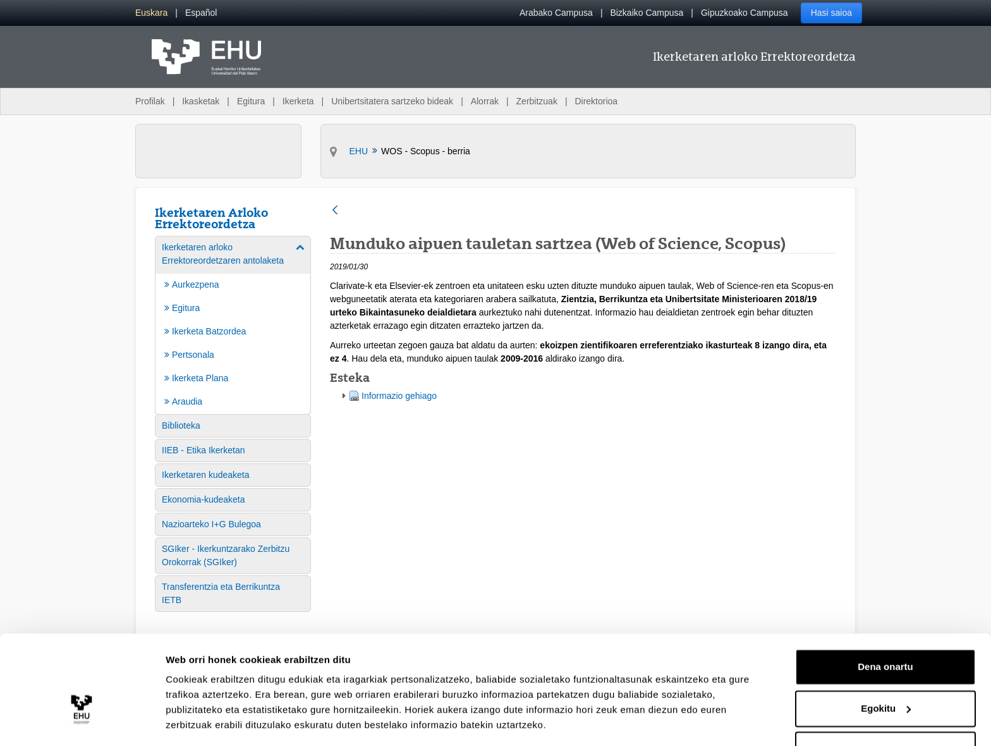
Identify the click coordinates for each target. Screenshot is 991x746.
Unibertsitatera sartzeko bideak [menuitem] (392, 101)
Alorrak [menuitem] (485, 101)
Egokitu (886, 669)
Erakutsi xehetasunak (215, 721)
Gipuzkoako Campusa (744, 13)
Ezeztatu (885, 711)
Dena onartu (885, 628)
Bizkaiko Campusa (646, 13)
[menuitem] (151, 13)
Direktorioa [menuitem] (596, 101)
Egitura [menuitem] (251, 101)
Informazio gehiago (399, 396)
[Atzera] (335, 211)
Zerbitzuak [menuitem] (536, 101)
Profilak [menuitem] (150, 101)
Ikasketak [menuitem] (200, 101)
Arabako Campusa (556, 13)
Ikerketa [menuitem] (298, 101)
